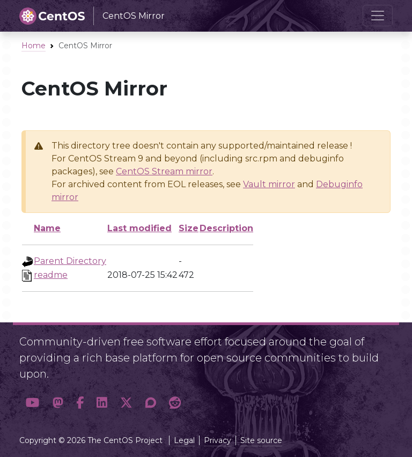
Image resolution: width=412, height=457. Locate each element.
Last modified (139, 228)
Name (47, 228)
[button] (32, 402)
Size (188, 228)
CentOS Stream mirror (164, 171)
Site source (261, 440)
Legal (184, 440)
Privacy (217, 440)
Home (33, 45)
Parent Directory (70, 261)
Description (226, 228)
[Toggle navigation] (378, 15)
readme (51, 275)
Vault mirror (269, 184)
